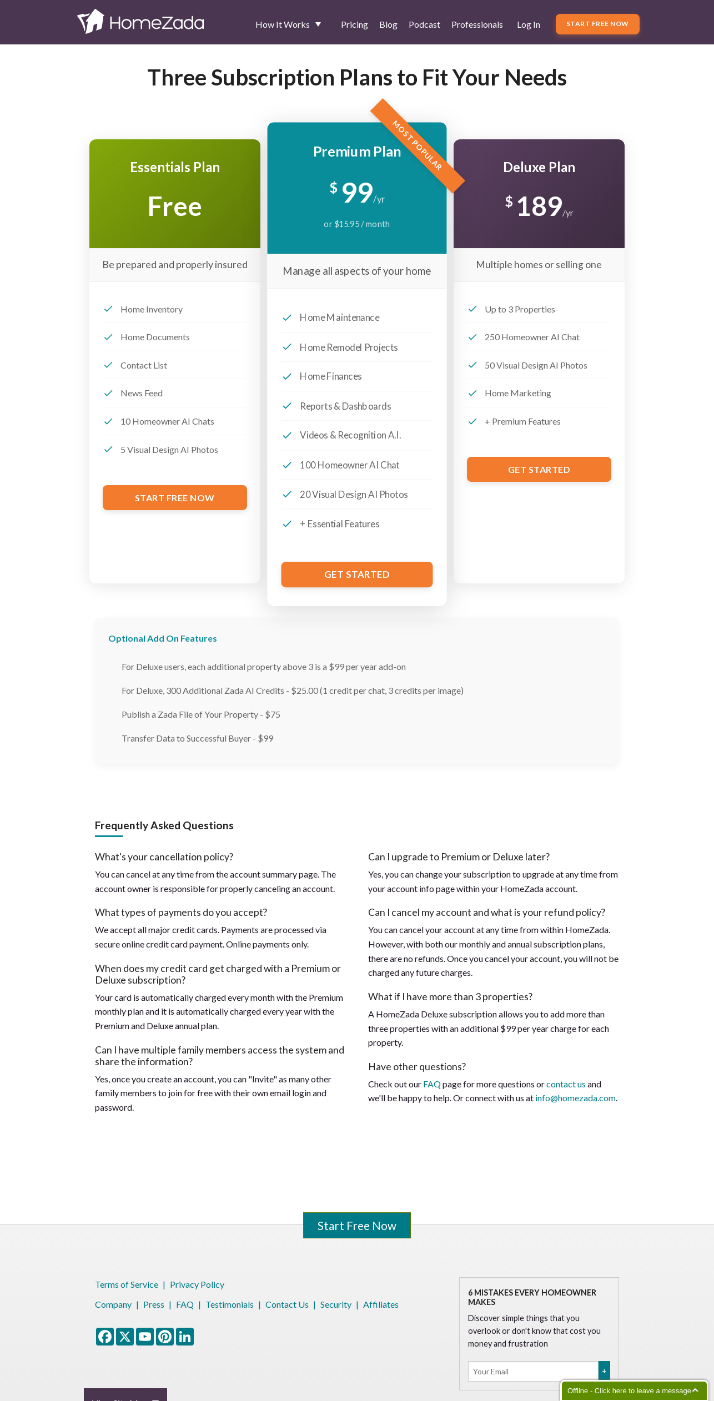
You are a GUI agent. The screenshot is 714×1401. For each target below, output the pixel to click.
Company (113, 1304)
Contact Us (287, 1304)
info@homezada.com (575, 1097)
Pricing (354, 24)
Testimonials (229, 1304)
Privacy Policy (197, 1284)
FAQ (432, 1084)
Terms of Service (126, 1284)
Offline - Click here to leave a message (629, 1391)
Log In (528, 24)
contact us (566, 1084)
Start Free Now (597, 23)
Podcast (424, 24)
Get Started (357, 574)
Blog (388, 24)
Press (153, 1304)
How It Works (282, 24)
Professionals (477, 24)
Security (335, 1304)
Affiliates (381, 1304)
